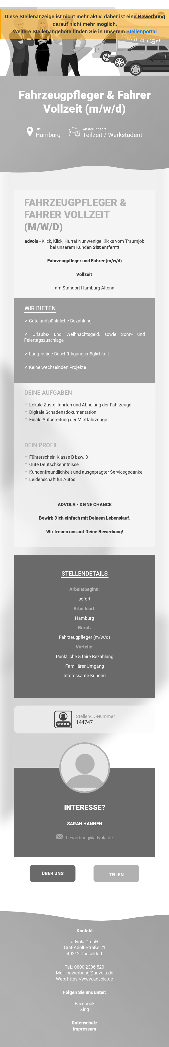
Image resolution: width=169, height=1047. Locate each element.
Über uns (53, 873)
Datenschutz (84, 1022)
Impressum (84, 1029)
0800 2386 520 (89, 967)
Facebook (85, 1003)
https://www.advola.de (90, 979)
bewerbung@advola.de (89, 837)
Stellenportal (141, 31)
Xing (84, 1009)
